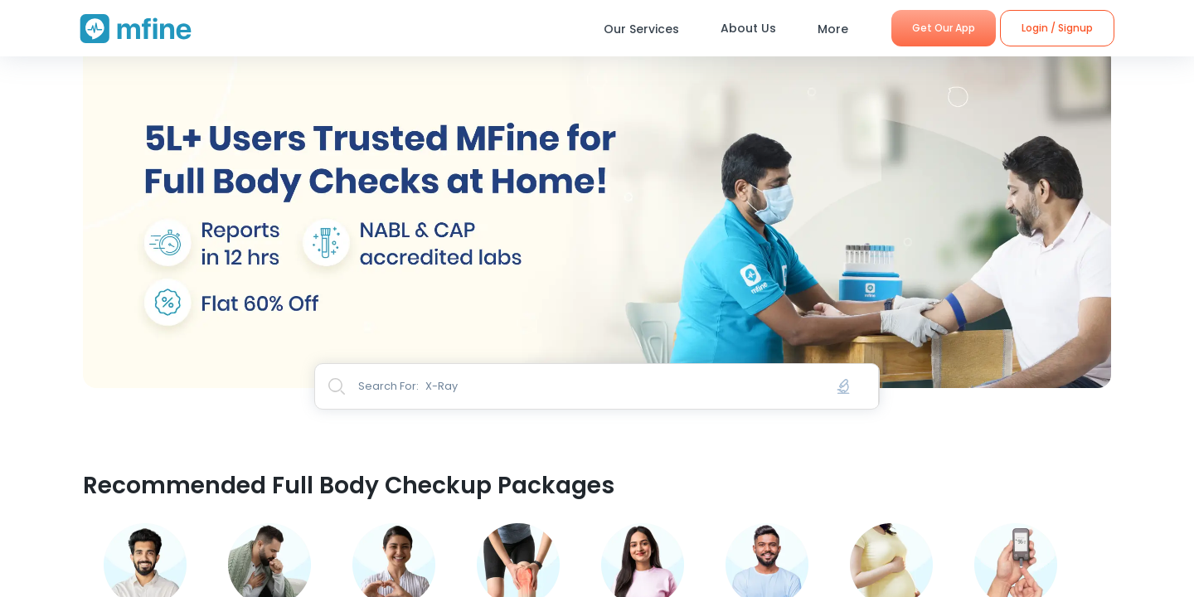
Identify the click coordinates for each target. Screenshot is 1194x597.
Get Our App (943, 28)
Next (1123, 194)
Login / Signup (1057, 28)
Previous (70, 194)
